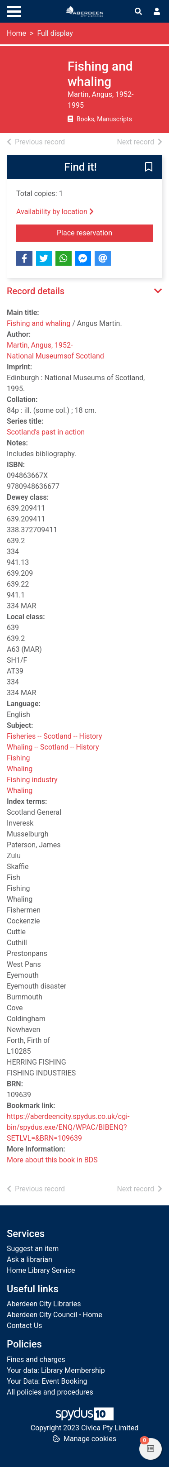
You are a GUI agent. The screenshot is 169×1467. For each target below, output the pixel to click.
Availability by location (55, 211)
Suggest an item (33, 1248)
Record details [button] (35, 291)
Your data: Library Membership (56, 1370)
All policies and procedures (50, 1392)
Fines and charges (36, 1359)
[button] (149, 168)
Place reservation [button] (105, 232)
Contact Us (24, 1325)
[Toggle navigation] (14, 10)
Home (16, 33)
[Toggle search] (138, 12)
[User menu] (156, 12)
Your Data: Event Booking (47, 1381)
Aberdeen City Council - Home (54, 1314)
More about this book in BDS (52, 1160)
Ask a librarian (29, 1259)
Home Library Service (41, 1270)
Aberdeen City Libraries (44, 1304)
